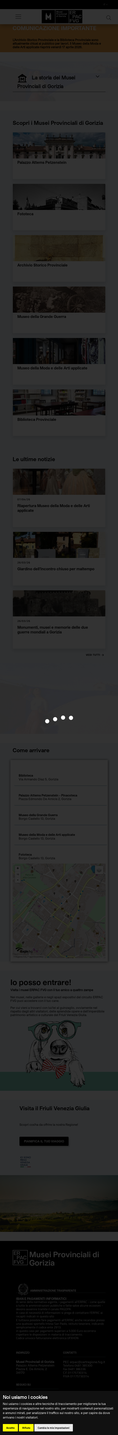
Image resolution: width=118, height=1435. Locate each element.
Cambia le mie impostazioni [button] (53, 1428)
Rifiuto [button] (26, 1428)
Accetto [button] (10, 1428)
